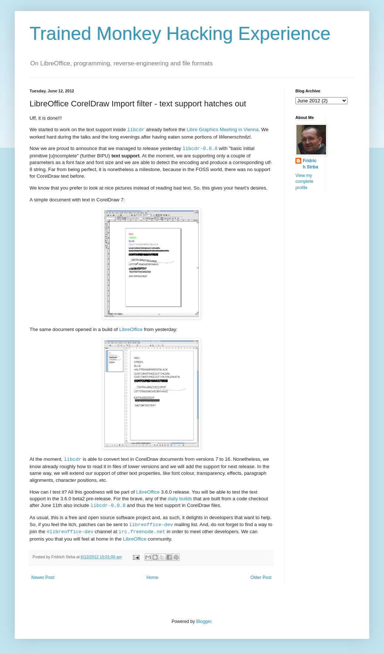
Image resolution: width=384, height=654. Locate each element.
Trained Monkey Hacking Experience (180, 33)
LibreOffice (131, 329)
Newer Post (42, 577)
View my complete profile (304, 182)
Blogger (203, 621)
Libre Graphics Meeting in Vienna (223, 130)
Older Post (260, 577)
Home (152, 577)
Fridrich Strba (310, 164)
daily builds (180, 498)
